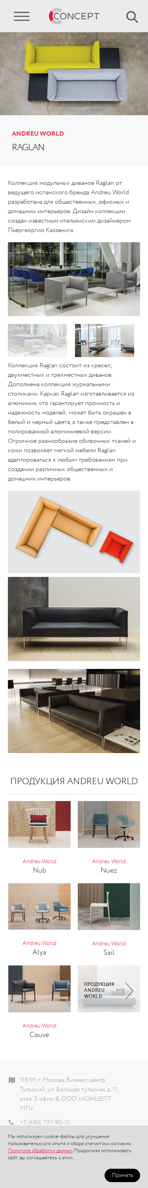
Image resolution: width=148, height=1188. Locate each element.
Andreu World (38, 134)
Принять (122, 1175)
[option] (74, 279)
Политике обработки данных (40, 1150)
